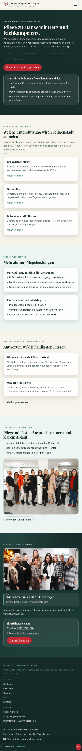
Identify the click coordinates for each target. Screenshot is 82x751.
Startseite (8, 684)
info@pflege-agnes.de (27, 633)
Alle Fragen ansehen (17, 402)
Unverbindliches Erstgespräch (22, 67)
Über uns (7, 693)
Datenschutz (22, 734)
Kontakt (7, 702)
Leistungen (8, 688)
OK (78, 747)
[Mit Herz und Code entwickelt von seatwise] (23, 738)
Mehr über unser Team (18, 519)
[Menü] (75, 5)
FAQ (5, 697)
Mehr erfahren (15, 176)
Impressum (8, 734)
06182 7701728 (25, 628)
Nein (72, 747)
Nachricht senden (19, 640)
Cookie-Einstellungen (39, 734)
